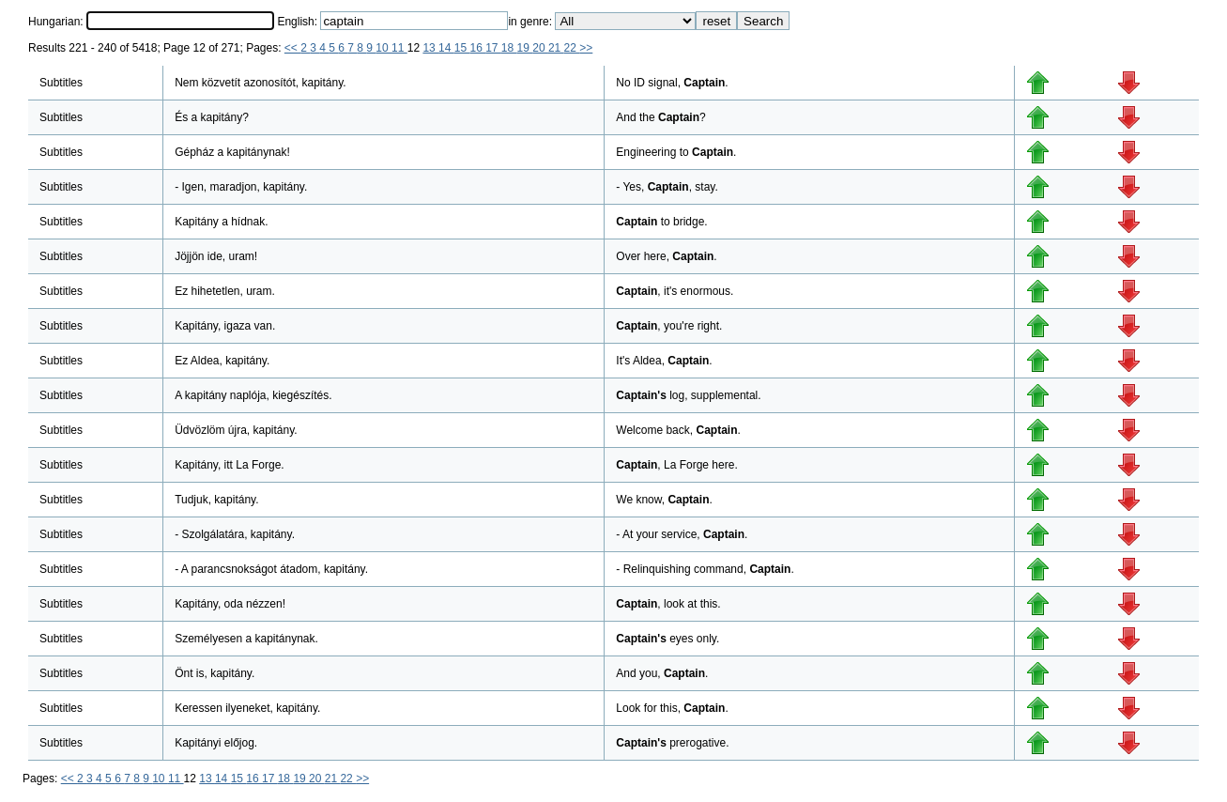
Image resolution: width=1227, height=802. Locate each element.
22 (572, 47)
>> (585, 47)
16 (477, 47)
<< (292, 47)
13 (430, 47)
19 (525, 47)
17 (493, 47)
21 (556, 47)
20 (540, 47)
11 (399, 47)
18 (509, 47)
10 (383, 47)
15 (462, 47)
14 (446, 47)
